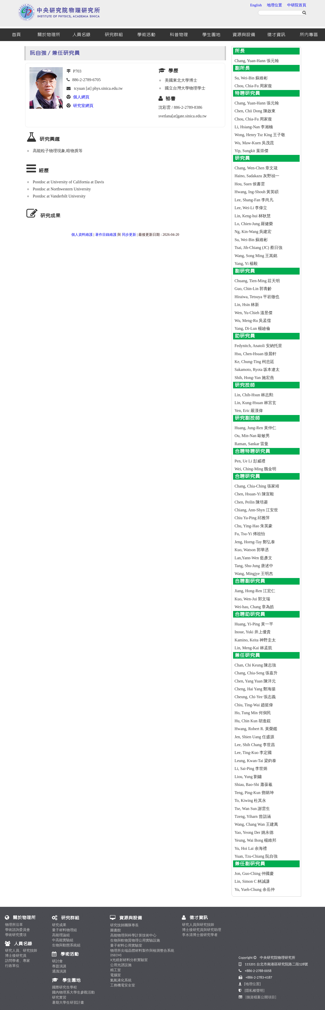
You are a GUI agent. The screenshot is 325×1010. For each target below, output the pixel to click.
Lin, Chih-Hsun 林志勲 (254, 395)
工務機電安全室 (122, 985)
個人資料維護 (82, 235)
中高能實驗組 (62, 940)
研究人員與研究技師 (198, 925)
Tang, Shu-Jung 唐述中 (254, 566)
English (256, 5)
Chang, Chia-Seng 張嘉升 (256, 673)
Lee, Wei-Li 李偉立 (251, 208)
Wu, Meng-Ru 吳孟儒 (253, 320)
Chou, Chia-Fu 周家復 (253, 86)
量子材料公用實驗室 (126, 945)
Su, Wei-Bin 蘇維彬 (251, 78)
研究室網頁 (83, 105)
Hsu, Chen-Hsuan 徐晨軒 (256, 354)
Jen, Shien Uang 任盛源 (254, 737)
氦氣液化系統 (121, 980)
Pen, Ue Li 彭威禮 (250, 461)
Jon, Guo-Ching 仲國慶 (254, 873)
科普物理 (179, 34)
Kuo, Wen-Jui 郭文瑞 (252, 599)
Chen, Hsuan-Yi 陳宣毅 (254, 494)
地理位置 (274, 5)
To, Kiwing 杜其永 (250, 800)
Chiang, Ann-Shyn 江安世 (256, 510)
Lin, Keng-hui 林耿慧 (253, 216)
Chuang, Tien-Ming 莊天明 (257, 281)
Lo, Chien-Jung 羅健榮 (254, 224)
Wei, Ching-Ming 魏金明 (255, 469)
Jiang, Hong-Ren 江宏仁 (255, 591)
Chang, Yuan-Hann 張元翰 (257, 61)
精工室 (115, 970)
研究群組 (114, 34)
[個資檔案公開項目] (261, 997)
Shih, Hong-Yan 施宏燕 (254, 377)
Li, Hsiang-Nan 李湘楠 (254, 127)
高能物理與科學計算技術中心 (133, 935)
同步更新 (129, 235)
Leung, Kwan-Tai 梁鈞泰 (256, 761)
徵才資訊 (276, 34)
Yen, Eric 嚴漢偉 (249, 410)
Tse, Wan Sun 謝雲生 (252, 808)
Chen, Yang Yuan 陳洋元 (255, 681)
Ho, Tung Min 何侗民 (253, 713)
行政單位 (12, 966)
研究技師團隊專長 (124, 925)
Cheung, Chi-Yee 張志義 (255, 697)
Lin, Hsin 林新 (247, 304)
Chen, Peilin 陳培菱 (251, 502)
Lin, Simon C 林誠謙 (252, 881)
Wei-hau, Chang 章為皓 (254, 607)
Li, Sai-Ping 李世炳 (251, 768)
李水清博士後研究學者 (200, 935)
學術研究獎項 (15, 935)
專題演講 (59, 966)
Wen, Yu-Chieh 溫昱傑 (254, 313)
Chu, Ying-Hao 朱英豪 (253, 526)
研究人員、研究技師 (21, 950)
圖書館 (115, 930)
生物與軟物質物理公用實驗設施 (135, 940)
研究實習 (59, 997)
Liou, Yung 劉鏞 (248, 776)
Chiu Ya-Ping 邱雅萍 (252, 518)
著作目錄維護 (106, 235)
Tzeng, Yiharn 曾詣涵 (253, 816)
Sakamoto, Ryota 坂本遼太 (257, 369)
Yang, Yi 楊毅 (246, 263)
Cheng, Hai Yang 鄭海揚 (255, 689)
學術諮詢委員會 (17, 930)
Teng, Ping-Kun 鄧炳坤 (254, 792)
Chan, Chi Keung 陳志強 (255, 665)
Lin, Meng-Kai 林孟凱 (253, 648)
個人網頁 (81, 97)
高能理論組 (61, 935)
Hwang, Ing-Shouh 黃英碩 (257, 192)
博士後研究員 (15, 955)
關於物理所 (48, 34)
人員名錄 (81, 34)
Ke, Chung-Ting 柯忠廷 (254, 361)
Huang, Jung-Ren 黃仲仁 (255, 428)
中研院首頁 (296, 5)
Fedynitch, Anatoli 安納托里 (258, 346)
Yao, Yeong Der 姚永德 (254, 832)
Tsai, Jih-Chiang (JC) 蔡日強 (258, 247)
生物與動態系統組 (66, 945)
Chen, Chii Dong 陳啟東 (255, 111)
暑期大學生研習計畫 (68, 1002)
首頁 (16, 34)
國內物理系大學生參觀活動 (73, 992)
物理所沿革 (14, 925)
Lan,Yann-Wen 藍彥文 (253, 558)
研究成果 (59, 925)
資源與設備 (243, 34)
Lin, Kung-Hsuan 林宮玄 (255, 403)
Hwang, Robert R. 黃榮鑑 (256, 729)
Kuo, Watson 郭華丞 (252, 550)
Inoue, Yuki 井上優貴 (253, 632)
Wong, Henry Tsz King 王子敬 (260, 135)
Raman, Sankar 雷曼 (252, 444)
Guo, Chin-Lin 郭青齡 (253, 288)
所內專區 (309, 34)
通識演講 (59, 971)
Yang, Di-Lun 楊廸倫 (252, 328)
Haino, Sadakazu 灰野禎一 (257, 176)
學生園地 (211, 34)
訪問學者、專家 (17, 961)
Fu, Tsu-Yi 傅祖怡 (250, 534)
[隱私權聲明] (255, 990)
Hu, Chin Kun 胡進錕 (253, 721)
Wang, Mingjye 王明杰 (254, 573)
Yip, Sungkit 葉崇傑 (251, 151)
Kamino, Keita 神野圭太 (255, 640)
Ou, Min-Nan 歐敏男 (252, 436)
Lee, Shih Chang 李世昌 (255, 745)
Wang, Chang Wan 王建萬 (256, 824)
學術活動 (146, 34)
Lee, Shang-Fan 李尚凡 (254, 200)
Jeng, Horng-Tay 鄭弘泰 (255, 542)
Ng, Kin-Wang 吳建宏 (253, 231)
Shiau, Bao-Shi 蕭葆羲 (253, 784)
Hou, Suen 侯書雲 (250, 184)
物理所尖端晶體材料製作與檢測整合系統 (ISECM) (142, 952)
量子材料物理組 (64, 930)
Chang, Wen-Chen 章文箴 (256, 168)
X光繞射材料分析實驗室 (129, 960)
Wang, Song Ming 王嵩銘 (256, 256)
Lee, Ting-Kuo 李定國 (253, 752)
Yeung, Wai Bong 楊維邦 (256, 840)
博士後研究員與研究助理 (201, 930)
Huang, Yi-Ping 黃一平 (254, 624)
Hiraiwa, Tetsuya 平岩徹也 (257, 297)
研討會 (57, 961)
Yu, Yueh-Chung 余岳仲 (255, 889)
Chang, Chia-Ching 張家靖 (257, 486)
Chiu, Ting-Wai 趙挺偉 (254, 705)
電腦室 (115, 975)
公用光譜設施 (121, 965)
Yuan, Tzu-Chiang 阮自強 (256, 856)
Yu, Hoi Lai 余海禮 (251, 848)
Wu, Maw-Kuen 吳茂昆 (254, 143)
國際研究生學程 (64, 987)
